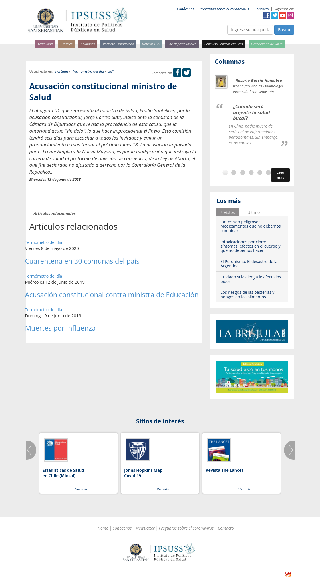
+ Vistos (227, 212)
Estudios (66, 44)
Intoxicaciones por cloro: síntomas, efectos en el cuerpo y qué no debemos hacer (250, 246)
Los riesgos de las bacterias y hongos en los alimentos (247, 294)
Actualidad (45, 44)
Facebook (266, 15)
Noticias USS (151, 44)
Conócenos (185, 9)
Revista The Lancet (224, 470)
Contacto (262, 9)
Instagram (290, 15)
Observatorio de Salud (267, 44)
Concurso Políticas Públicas (223, 44)
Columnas (88, 44)
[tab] (227, 212)
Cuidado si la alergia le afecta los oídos (250, 279)
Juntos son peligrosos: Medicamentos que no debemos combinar (250, 226)
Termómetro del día (88, 71)
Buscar (284, 29)
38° (111, 71)
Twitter (274, 15)
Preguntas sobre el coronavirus (224, 9)
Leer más (281, 175)
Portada (61, 71)
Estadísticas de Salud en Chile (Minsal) (63, 473)
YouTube (282, 15)
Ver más (81, 489)
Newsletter (145, 528)
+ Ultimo (252, 212)
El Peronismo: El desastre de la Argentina (248, 263)
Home (103, 528)
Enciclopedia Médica (182, 44)
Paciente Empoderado (118, 44)
